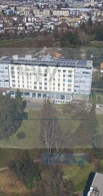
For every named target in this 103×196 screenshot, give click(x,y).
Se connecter (64, 159)
